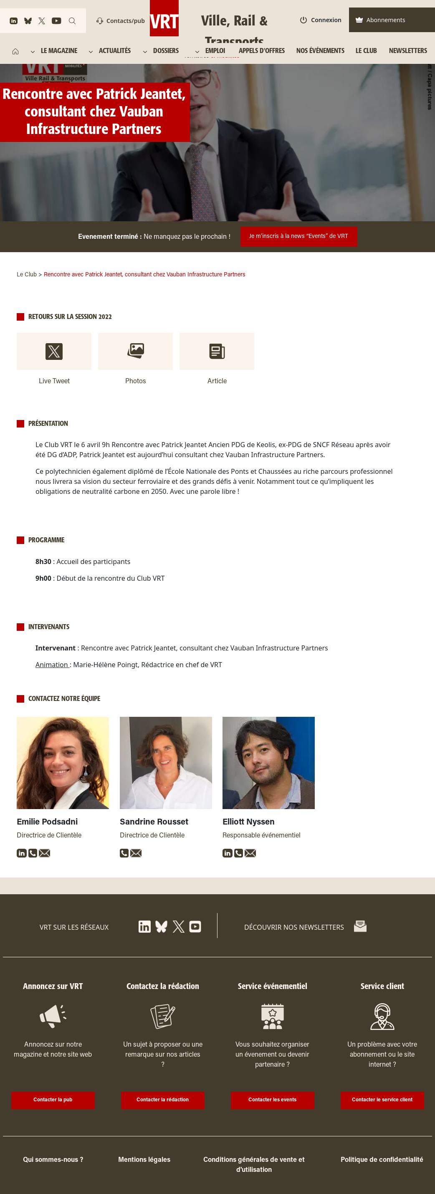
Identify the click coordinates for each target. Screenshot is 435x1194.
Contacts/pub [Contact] (120, 21)
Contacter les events (272, 1100)
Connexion (320, 20)
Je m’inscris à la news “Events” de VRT (298, 237)
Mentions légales (144, 1160)
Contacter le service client (382, 1100)
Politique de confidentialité (382, 1160)
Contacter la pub (52, 1100)
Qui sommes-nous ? (53, 1160)
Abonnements (380, 20)
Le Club (27, 275)
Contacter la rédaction (163, 1100)
